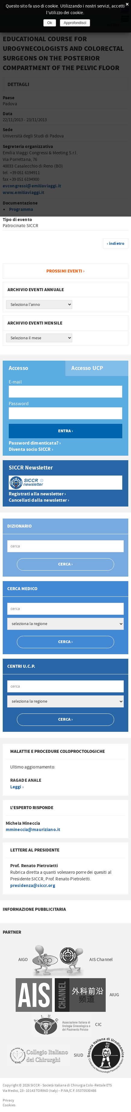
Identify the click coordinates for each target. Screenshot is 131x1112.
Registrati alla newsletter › (37, 494)
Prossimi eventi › (65, 271)
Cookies (9, 1105)
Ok (49, 23)
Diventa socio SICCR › (31, 449)
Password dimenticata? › (35, 443)
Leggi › (16, 787)
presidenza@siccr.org (32, 886)
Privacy (8, 1100)
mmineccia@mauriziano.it (33, 830)
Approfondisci (75, 23)
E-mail (15, 382)
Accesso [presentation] (18, 368)
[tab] (34, 368)
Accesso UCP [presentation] (87, 368)
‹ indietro (116, 243)
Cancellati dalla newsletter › (39, 500)
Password (19, 404)
